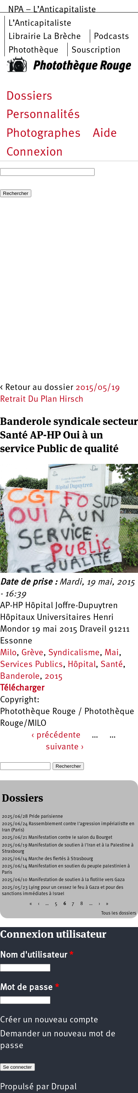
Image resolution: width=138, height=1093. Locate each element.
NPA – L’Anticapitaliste (52, 10)
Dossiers (29, 97)
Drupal (64, 1087)
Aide (105, 134)
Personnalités (43, 115)
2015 (54, 676)
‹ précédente (56, 735)
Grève (32, 653)
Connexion (34, 152)
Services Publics (31, 664)
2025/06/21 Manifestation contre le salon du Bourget (57, 837)
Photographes (43, 134)
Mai (112, 653)
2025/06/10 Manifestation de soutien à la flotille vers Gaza (63, 879)
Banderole (20, 676)
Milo (8, 653)
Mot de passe (29, 987)
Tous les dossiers (118, 913)
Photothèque (33, 50)
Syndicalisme (74, 653)
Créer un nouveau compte (49, 1020)
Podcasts (111, 36)
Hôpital (82, 664)
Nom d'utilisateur (36, 955)
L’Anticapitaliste (39, 23)
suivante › (65, 747)
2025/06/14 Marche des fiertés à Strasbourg (47, 858)
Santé (111, 664)
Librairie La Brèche (44, 36)
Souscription (95, 50)
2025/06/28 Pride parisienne (32, 816)
